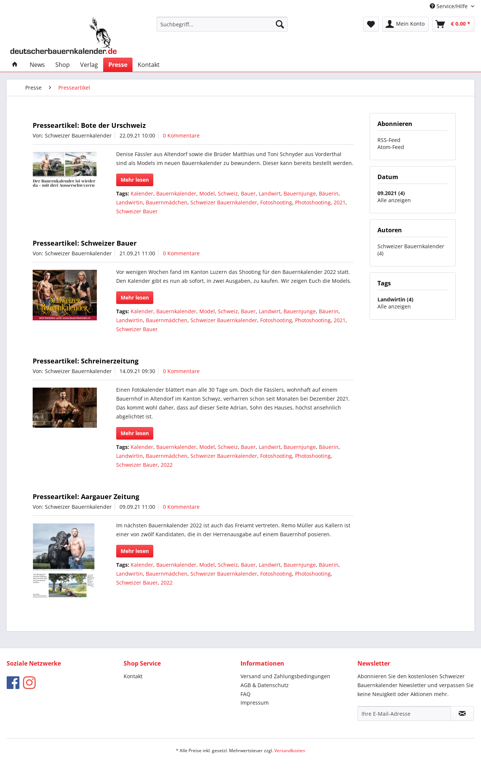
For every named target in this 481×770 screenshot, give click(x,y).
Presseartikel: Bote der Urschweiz (89, 125)
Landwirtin (129, 202)
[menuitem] (222, 24)
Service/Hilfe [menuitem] (449, 6)
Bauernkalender (176, 193)
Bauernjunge (300, 193)
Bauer (248, 193)
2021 (340, 202)
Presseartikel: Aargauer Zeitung (86, 496)
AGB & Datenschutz (264, 685)
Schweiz (228, 193)
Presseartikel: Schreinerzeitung (85, 360)
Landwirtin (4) (395, 299)
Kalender (142, 193)
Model (207, 193)
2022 (167, 464)
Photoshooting (313, 202)
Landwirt (270, 193)
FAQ (245, 694)
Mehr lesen (135, 179)
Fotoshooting (276, 202)
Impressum (254, 702)
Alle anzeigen (394, 200)
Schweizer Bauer (137, 211)
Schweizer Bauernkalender (223, 202)
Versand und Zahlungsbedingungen (285, 676)
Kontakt (133, 676)
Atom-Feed (390, 147)
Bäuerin (328, 193)
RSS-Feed (388, 139)
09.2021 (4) (391, 193)
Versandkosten (289, 750)
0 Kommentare (181, 135)
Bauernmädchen (166, 202)
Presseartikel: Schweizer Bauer (85, 243)
